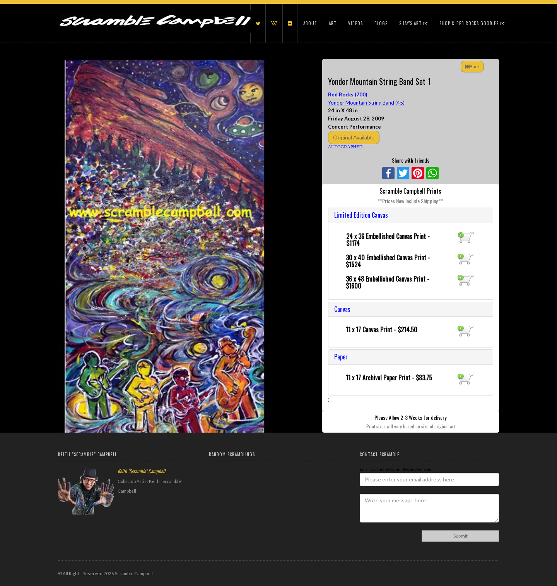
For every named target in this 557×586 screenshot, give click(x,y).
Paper (341, 356)
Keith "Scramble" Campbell (141, 471)
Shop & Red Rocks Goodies (472, 23)
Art (333, 23)
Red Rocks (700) (347, 94)
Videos (355, 23)
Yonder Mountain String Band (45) (366, 103)
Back (472, 66)
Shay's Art (413, 23)
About (310, 23)
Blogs (381, 23)
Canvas (342, 309)
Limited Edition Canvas (361, 215)
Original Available (353, 137)
